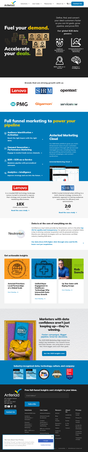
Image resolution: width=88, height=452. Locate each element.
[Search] (68, 3)
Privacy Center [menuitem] (78, 414)
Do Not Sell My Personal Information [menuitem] (79, 426)
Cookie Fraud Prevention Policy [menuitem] (79, 433)
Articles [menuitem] (57, 413)
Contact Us (10, 412)
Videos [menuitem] (57, 428)
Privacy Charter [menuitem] (78, 421)
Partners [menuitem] (67, 418)
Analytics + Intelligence (76, 67)
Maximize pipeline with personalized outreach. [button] (22, 164)
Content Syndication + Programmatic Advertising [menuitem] (44, 423)
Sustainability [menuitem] (61, 448)
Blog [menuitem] (56, 416)
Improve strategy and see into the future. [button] (24, 175)
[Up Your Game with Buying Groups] (71, 281)
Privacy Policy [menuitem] (79, 418)
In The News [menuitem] (67, 424)
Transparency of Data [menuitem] (79, 438)
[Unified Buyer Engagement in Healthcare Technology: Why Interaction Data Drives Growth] (44, 281)
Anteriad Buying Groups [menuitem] (44, 434)
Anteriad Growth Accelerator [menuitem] (44, 417)
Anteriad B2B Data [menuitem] (30, 413)
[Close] (52, 436)
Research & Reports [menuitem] (58, 424)
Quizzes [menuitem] (57, 435)
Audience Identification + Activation (59, 50)
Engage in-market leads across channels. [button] (24, 153)
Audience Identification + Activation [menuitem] (29, 417)
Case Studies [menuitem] (57, 419)
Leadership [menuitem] (68, 415)
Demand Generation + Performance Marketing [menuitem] (28, 425)
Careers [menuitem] (67, 428)
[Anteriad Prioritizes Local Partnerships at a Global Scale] (17, 281)
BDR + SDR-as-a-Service (59, 67)
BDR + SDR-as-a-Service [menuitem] (30, 431)
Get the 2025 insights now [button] (54, 353)
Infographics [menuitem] (58, 438)
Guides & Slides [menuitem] (57, 431)
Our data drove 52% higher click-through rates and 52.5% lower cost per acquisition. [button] (54, 243)
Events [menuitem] (67, 420)
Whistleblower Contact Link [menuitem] (75, 448)
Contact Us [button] (77, 4)
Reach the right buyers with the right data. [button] (22, 139)
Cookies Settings (46, 445)
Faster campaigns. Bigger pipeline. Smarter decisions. (54, 335)
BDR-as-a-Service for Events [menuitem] (45, 429)
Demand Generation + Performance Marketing (76, 50)
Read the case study (19, 210)
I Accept (45, 440)
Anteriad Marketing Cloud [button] (59, 162)
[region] (28, 442)
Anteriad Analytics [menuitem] (45, 413)
